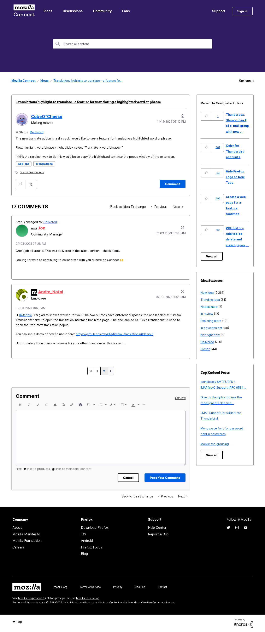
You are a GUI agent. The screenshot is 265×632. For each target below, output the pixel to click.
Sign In (242, 11)
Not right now (210, 335)
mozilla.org (60, 586)
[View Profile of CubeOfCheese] (46, 116)
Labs (126, 11)
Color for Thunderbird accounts (235, 151)
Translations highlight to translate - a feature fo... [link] (87, 80)
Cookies (140, 586)
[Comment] (173, 184)
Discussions (73, 11)
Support (218, 11)
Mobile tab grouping (215, 444)
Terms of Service (90, 586)
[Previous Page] (90, 371)
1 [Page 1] (97, 371)
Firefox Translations (32, 172)
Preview (180, 398)
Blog (84, 554)
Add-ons (23, 163)
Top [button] (19, 622)
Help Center (157, 527)
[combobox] (132, 44)
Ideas (47, 11)
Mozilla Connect (24, 11)
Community (102, 11)
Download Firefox (95, 527)
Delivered (36, 132)
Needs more (209, 306)
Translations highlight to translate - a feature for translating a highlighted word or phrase (88, 101)
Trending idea (210, 299)
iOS (83, 534)
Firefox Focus (91, 547)
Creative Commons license (158, 602)
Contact (162, 586)
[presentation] (20, 405)
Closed (205, 349)
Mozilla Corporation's (31, 598)
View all (211, 256)
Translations (44, 163)
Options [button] (245, 80)
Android (87, 541)
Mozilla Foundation (27, 541)
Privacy (117, 586)
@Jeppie (25, 315)
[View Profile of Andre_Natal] (50, 291)
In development (211, 328)
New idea (207, 292)
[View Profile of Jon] (41, 228)
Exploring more (211, 321)
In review (207, 313)
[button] (20, 184)
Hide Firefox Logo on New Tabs (235, 177)
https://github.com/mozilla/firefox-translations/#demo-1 (114, 334)
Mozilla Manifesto (26, 534)
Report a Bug (158, 534)
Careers (18, 547)
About (17, 527)
